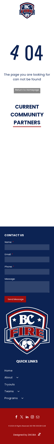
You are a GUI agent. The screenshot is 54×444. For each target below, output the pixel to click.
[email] (37, 417)
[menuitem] (27, 370)
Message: (10, 279)
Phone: (8, 266)
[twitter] (21, 417)
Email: (8, 254)
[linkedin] (27, 417)
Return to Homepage (27, 89)
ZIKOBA (32, 434)
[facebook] (16, 417)
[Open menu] (48, 10)
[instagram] (32, 417)
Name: (8, 242)
